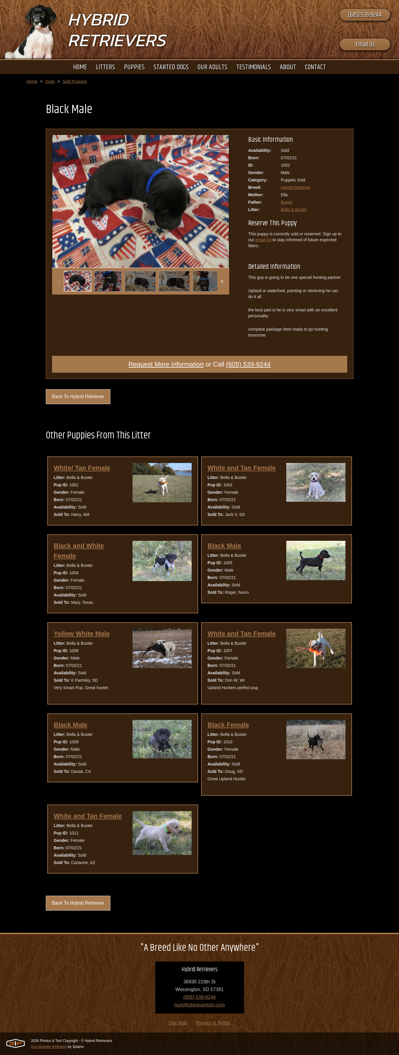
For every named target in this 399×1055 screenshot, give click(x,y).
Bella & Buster (294, 209)
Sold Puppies (74, 81)
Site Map (178, 1022)
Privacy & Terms (213, 1022)
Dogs (50, 81)
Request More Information (165, 364)
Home (32, 81)
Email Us (365, 45)
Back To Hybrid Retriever (78, 396)
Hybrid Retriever (296, 187)
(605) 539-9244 (365, 15)
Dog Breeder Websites (49, 1047)
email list (263, 239)
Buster (287, 202)
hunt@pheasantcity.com (199, 1004)
